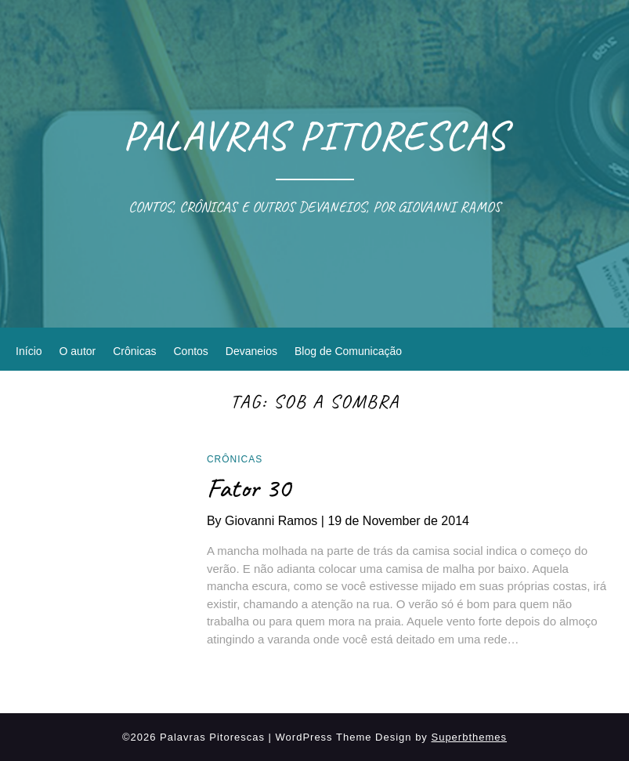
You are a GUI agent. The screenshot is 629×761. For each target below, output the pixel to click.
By (267, 520)
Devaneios (251, 351)
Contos (191, 351)
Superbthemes (469, 737)
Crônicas (134, 351)
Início (29, 351)
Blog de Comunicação (348, 351)
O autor (78, 351)
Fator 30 (249, 488)
